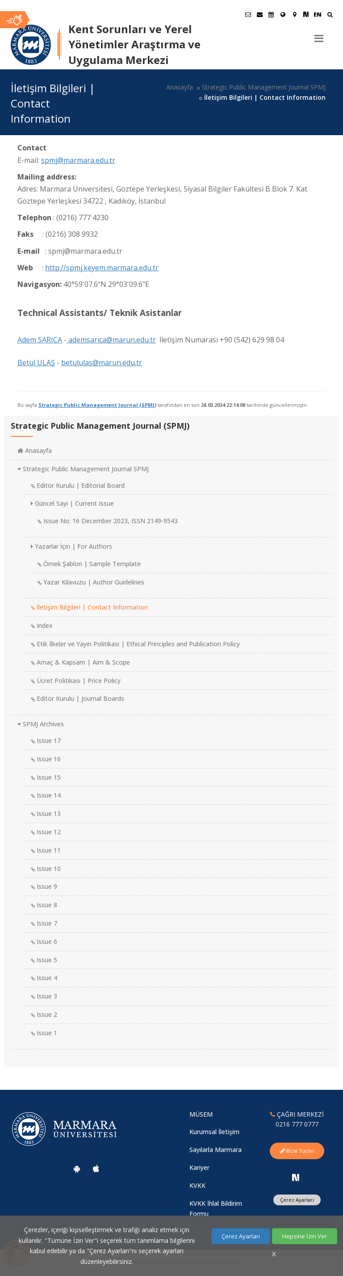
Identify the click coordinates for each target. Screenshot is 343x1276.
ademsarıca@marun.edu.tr (111, 340)
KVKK (197, 1185)
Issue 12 (46, 832)
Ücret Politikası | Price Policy (76, 680)
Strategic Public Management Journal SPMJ (264, 87)
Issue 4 (44, 977)
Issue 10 (46, 868)
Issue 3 (44, 996)
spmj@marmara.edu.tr (78, 160)
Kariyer (199, 1167)
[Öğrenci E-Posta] (247, 14)
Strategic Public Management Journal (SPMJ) (97, 404)
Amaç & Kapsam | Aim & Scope (80, 662)
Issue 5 (44, 960)
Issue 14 (46, 795)
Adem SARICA (39, 340)
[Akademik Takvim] (271, 14)
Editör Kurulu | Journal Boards (77, 698)
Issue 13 (46, 813)
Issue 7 (44, 923)
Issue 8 (44, 904)
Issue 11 (46, 850)
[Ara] (330, 15)
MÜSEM (201, 1114)
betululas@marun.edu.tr (101, 362)
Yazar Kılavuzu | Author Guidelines (91, 582)
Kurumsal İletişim (214, 1131)
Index (42, 625)
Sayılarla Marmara (215, 1149)
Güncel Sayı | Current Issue (72, 503)
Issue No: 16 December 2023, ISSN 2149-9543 (108, 520)
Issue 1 (44, 1032)
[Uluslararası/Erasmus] (282, 14)
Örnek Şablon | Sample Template (89, 563)
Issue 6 (44, 941)
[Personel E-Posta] (259, 14)
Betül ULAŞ (36, 362)
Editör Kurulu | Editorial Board (78, 485)
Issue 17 (46, 740)
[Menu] (318, 35)
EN (318, 14)
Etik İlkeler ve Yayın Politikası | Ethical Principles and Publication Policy (135, 644)
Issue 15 (46, 777)
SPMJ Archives (40, 724)
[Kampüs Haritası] (294, 14)
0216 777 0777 (297, 1124)
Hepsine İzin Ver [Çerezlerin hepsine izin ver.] (304, 1236)
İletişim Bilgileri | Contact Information (89, 607)
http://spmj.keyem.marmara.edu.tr (102, 268)
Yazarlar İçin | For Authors (71, 546)
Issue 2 (44, 1014)
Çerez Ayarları (297, 1199)
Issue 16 (46, 759)
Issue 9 (44, 886)
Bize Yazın (297, 1151)
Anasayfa (179, 87)
